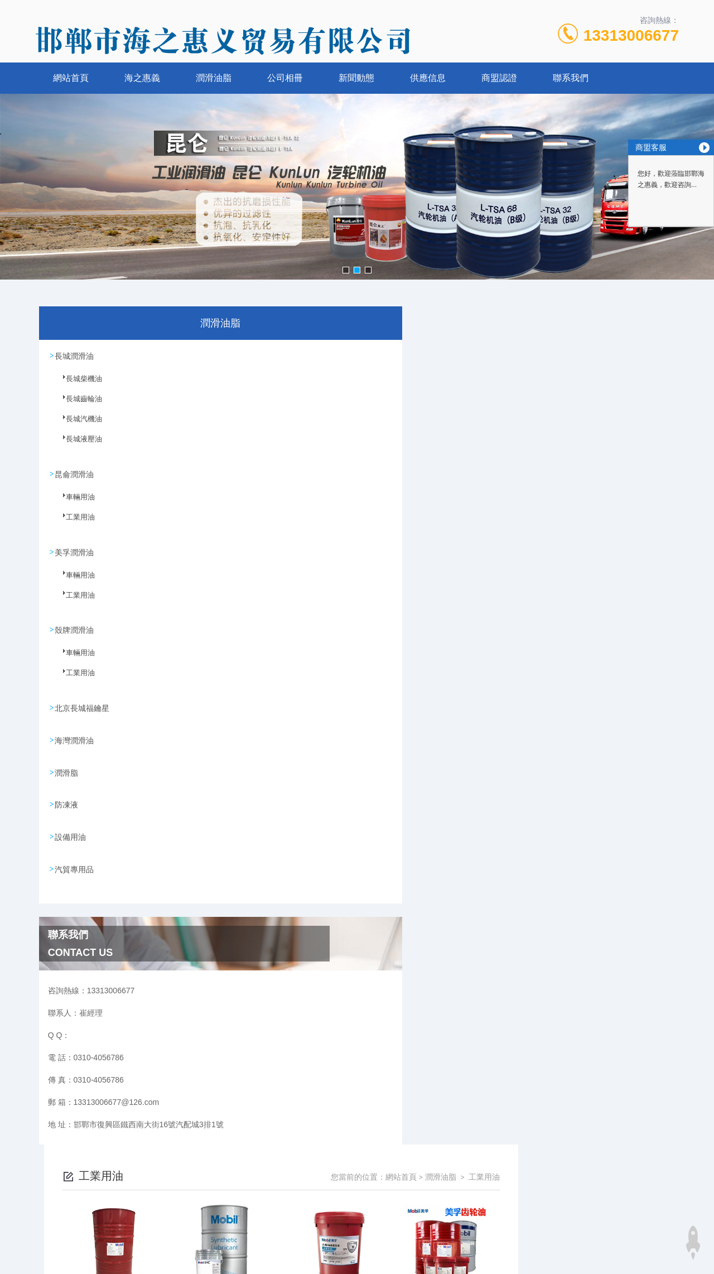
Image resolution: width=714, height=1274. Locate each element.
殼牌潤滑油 (74, 628)
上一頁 (409, 734)
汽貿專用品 (74, 864)
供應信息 (428, 78)
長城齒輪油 (77, 404)
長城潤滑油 (74, 355)
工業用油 (73, 522)
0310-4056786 (276, 1207)
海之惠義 (142, 78)
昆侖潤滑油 (74, 473)
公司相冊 (285, 78)
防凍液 (67, 801)
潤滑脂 (67, 769)
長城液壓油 (77, 445)
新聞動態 (356, 78)
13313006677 (631, 35)
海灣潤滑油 (74, 737)
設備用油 (70, 833)
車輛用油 (73, 502)
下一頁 (474, 734)
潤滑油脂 (213, 78)
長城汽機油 (77, 425)
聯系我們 (570, 78)
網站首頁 (71, 78)
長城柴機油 (77, 384)
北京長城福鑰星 (82, 705)
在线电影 (15, 1267)
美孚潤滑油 (74, 550)
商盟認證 (499, 78)
